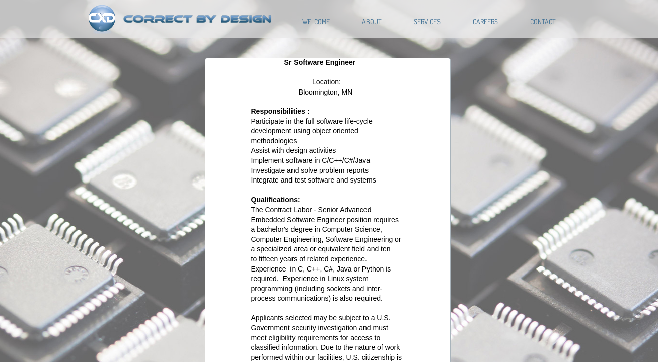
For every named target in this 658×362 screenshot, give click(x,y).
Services (427, 21)
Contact (543, 21)
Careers (485, 21)
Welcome (316, 21)
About (372, 21)
